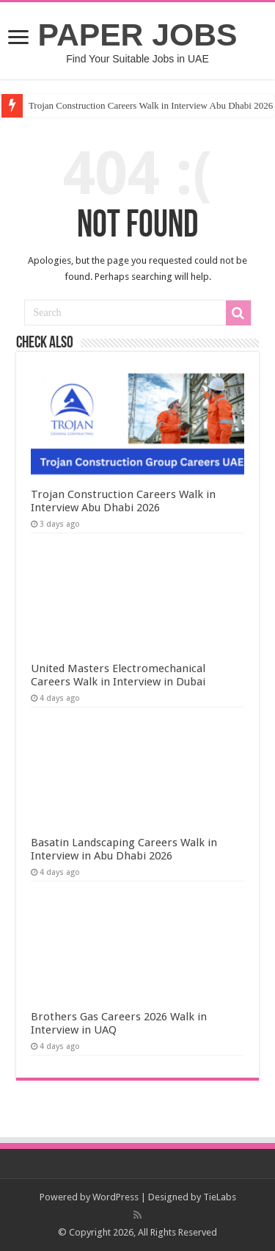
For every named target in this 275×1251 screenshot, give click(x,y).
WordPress (115, 1197)
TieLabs (219, 1197)
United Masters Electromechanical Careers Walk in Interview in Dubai (118, 675)
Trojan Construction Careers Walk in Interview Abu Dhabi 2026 (123, 501)
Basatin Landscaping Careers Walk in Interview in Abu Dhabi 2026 (124, 849)
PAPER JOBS (138, 34)
